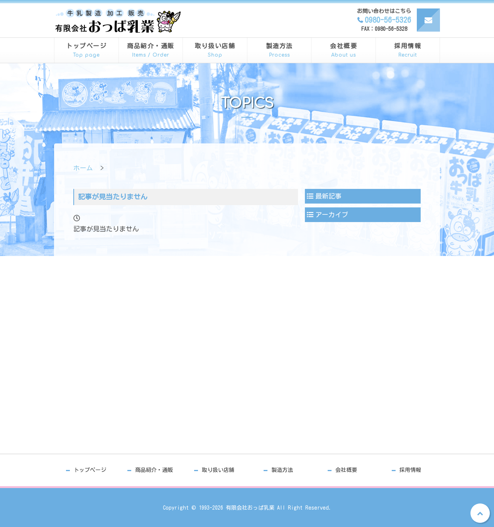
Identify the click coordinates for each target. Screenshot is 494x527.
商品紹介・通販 (151, 51)
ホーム (83, 168)
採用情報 (408, 51)
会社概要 (343, 51)
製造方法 (279, 51)
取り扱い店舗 (215, 51)
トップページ (86, 51)
